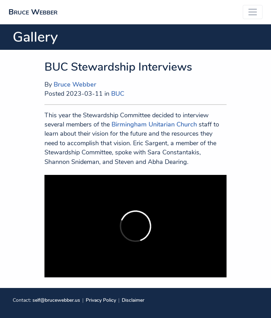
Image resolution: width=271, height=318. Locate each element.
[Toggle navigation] (253, 12)
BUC (117, 93)
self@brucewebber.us (56, 300)
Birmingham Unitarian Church (154, 124)
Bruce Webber (33, 11)
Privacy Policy (101, 300)
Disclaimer (133, 300)
